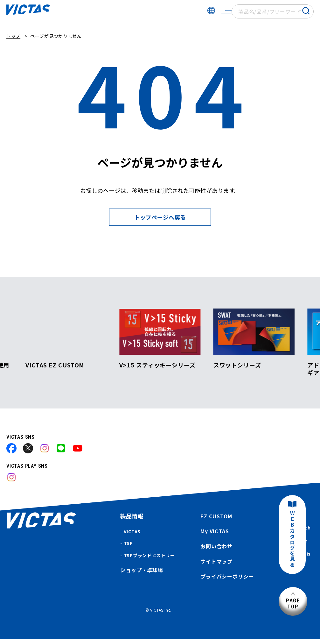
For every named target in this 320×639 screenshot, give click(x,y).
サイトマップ (216, 561)
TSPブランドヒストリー (149, 555)
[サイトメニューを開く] (226, 11)
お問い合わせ (216, 546)
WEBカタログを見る (292, 539)
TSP (128, 543)
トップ (13, 36)
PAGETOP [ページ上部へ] (293, 603)
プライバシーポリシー (227, 576)
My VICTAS (214, 531)
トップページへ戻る (160, 217)
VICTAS (132, 531)
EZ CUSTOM (216, 516)
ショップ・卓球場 (141, 570)
